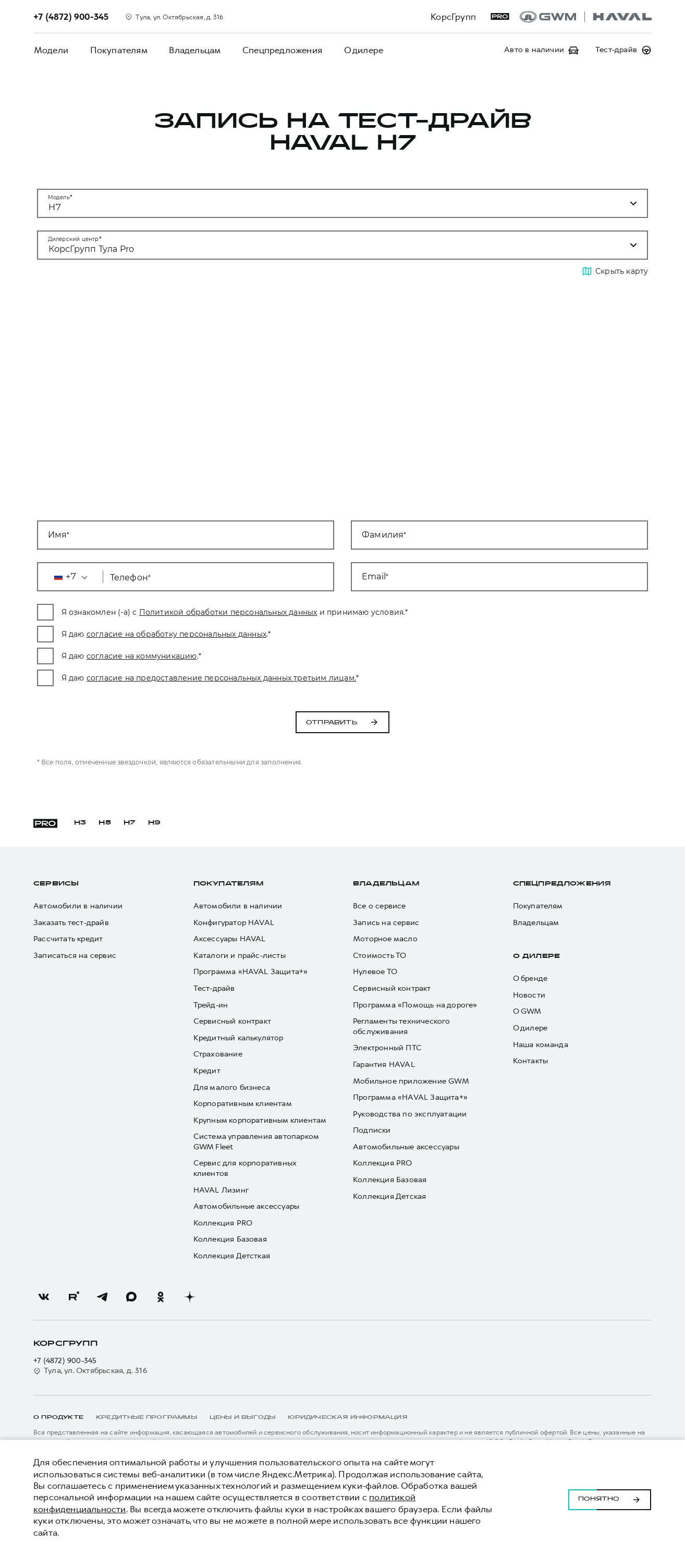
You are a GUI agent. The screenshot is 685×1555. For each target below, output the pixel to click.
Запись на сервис (386, 923)
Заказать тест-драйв (71, 923)
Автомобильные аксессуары (246, 1206)
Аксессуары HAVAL (229, 939)
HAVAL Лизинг (221, 1190)
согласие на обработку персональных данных (257, 634)
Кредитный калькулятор (238, 1038)
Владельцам (192, 50)
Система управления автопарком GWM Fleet (256, 1142)
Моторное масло (385, 939)
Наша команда (540, 1045)
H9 (154, 822)
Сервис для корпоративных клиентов (245, 1168)
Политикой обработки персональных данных (308, 612)
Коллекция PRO (223, 1223)
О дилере (360, 50)
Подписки (372, 1130)
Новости (529, 995)
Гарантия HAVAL (384, 1065)
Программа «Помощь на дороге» (415, 1005)
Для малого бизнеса (232, 1087)
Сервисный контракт (232, 1021)
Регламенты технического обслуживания (401, 1026)
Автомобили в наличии (78, 906)
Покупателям (117, 50)
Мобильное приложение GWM (411, 1081)
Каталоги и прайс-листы (239, 956)
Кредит (207, 1071)
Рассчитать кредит (68, 939)
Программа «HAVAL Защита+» (250, 972)
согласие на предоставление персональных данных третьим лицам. (301, 678)
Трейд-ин (210, 1005)
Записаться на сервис (74, 956)
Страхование (217, 1054)
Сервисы (56, 883)
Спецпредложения (279, 50)
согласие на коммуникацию (222, 656)
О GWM (527, 1011)
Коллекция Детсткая (232, 1256)
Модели (50, 50)
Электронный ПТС (387, 1048)
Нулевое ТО (375, 972)
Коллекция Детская (389, 1196)
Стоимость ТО (379, 956)
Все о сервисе (379, 906)
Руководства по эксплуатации (410, 1114)
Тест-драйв (214, 988)
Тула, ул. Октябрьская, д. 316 (90, 1371)
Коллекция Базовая (230, 1239)
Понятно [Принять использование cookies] (610, 1498)
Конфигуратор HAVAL (234, 923)
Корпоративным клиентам (242, 1104)
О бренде (530, 978)
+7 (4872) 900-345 (64, 1361)
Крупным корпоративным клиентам (260, 1120)
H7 (130, 822)
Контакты (530, 1061)
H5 (105, 822)
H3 (80, 822)
